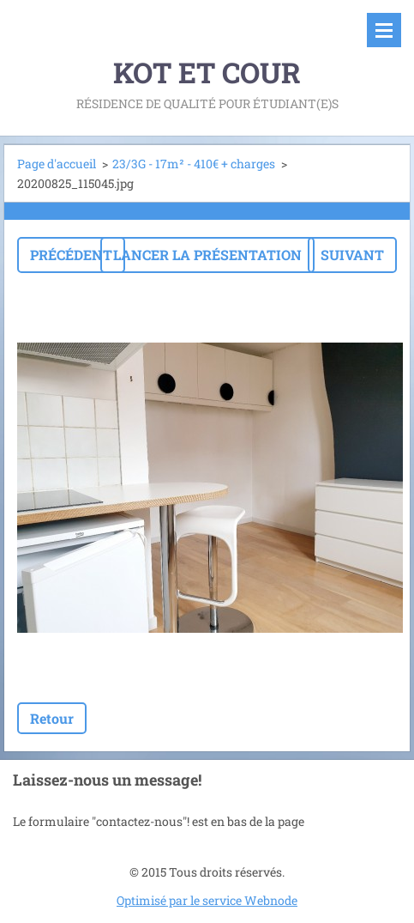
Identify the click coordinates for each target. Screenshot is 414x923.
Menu (384, 30)
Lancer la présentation (207, 255)
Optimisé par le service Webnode (207, 900)
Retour (52, 718)
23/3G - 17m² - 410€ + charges (193, 163)
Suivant (352, 255)
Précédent (71, 255)
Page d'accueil (56, 163)
